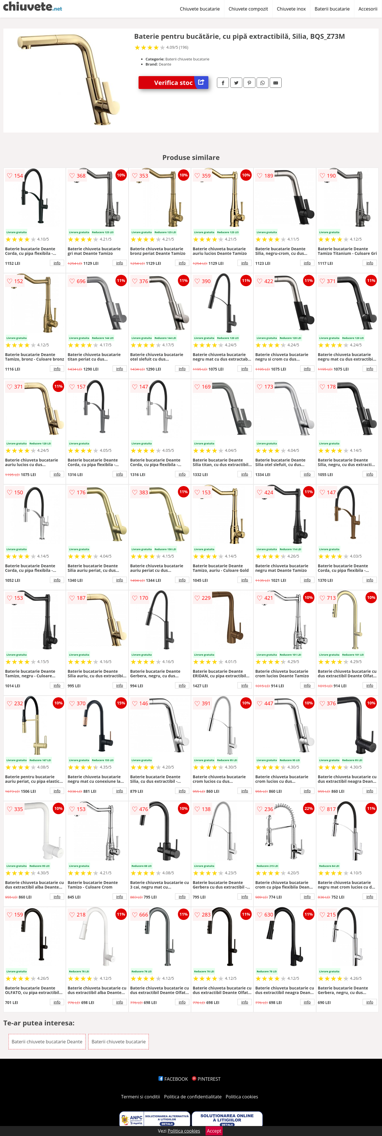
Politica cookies (242, 1097)
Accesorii (368, 9)
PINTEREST (206, 1079)
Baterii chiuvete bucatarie (119, 1042)
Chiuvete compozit (248, 9)
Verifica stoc (181, 82)
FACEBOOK (173, 1079)
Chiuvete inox (291, 9)
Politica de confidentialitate (193, 1097)
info (57, 262)
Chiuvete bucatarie (200, 9)
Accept (214, 1131)
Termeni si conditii (140, 1097)
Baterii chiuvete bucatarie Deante (47, 1042)
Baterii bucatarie (332, 9)
